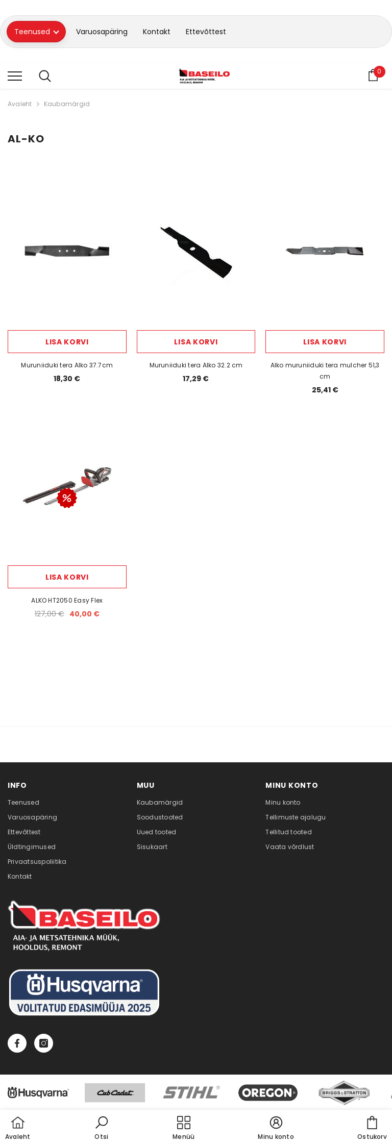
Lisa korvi (67, 342)
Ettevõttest (206, 32)
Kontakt (156, 32)
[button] (101, 1128)
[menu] (15, 75)
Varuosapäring (102, 32)
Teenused (36, 32)
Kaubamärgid (67, 103)
